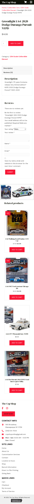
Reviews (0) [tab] (8, 72)
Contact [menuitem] (5, 458)
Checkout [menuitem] (5, 485)
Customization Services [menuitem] (11, 454)
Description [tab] (8, 68)
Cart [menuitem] (3, 482)
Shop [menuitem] (4, 464)
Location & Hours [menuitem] (8, 461)
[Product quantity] (4, 43)
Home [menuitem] (4, 448)
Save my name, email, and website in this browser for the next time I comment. (16, 163)
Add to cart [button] (17, 250)
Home (4, 8)
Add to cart (16, 43)
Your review (10, 132)
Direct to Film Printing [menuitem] (10, 470)
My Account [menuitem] (6, 488)
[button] (2, 408)
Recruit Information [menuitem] (9, 467)
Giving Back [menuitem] (6, 473)
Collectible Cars (14, 8)
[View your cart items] (26, 2)
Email (7, 151)
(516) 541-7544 (11, 431)
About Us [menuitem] (5, 451)
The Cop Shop (9, 2)
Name (7, 143)
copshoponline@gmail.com (15, 434)
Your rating (9, 129)
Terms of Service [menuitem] (8, 491)
